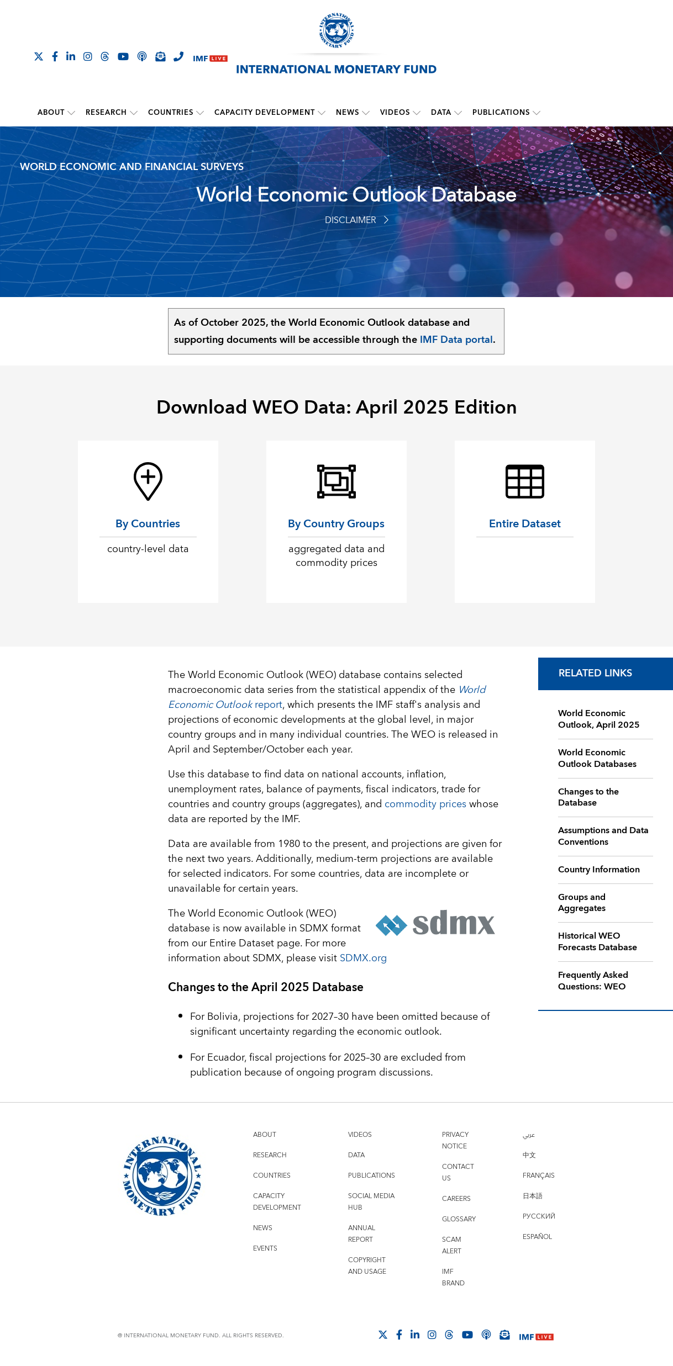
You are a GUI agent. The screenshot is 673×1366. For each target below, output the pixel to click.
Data (441, 113)
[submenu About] (71, 112)
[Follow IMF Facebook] (55, 56)
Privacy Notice (455, 1140)
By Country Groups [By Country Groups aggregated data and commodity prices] (336, 523)
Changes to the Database (588, 797)
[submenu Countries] (200, 112)
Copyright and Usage (367, 1266)
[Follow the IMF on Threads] (105, 56)
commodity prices (425, 804)
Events (265, 1248)
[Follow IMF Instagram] (87, 56)
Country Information (599, 869)
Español (537, 1237)
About (51, 113)
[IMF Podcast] (142, 56)
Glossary (459, 1219)
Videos (395, 113)
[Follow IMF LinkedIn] (70, 56)
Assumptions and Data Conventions (603, 836)
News (347, 113)
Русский (539, 1216)
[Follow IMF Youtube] (123, 56)
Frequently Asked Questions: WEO (593, 980)
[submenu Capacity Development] (321, 112)
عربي (529, 1135)
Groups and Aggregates (582, 902)
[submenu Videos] (416, 112)
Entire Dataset (525, 523)
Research (106, 113)
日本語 (533, 1196)
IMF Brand (453, 1277)
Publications (501, 113)
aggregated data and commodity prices (336, 556)
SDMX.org (363, 958)
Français (539, 1176)
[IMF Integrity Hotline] (178, 56)
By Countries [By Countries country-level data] (147, 523)
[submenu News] (365, 112)
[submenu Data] (458, 112)
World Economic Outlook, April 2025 (599, 719)
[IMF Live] (210, 57)
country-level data (148, 549)
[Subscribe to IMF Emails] (160, 56)
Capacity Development (264, 113)
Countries (170, 113)
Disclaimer (356, 220)
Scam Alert (451, 1245)
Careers (456, 1199)
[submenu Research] (133, 112)
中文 (529, 1155)
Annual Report (361, 1234)
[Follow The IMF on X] (39, 56)
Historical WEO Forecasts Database (597, 941)
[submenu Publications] (536, 112)
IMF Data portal (456, 339)
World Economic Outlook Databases (597, 758)
